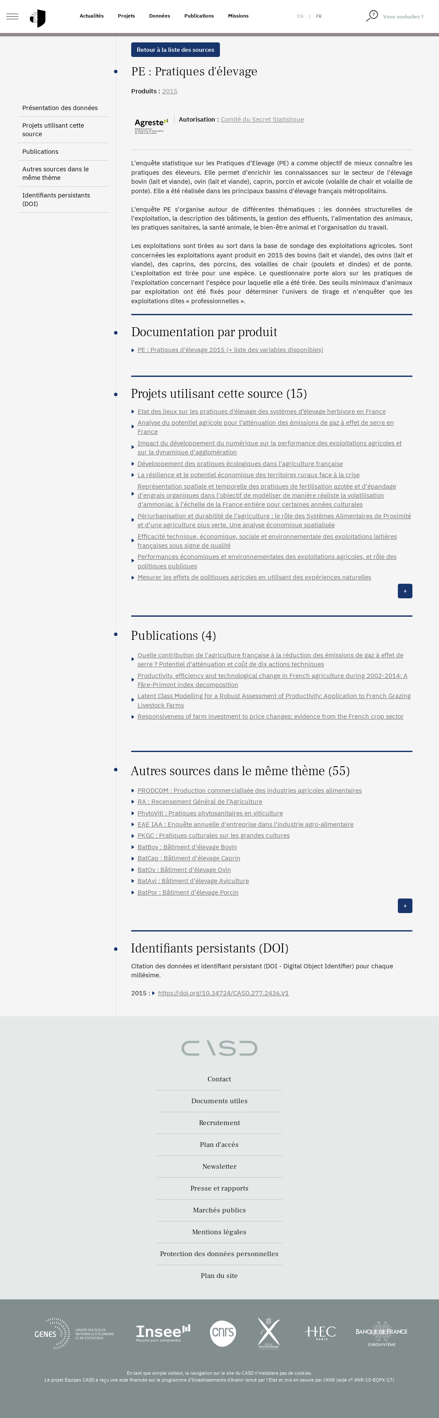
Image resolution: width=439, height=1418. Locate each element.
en (300, 16)
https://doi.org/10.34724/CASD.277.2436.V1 (223, 993)
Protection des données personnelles (219, 1254)
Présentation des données (60, 108)
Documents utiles (219, 1101)
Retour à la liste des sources (175, 50)
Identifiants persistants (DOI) (56, 199)
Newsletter (219, 1166)
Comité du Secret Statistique (262, 119)
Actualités (92, 15)
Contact (219, 1079)
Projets (126, 15)
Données (159, 15)
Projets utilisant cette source (53, 129)
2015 (169, 91)
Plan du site (219, 1276)
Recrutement (219, 1123)
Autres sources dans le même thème (55, 173)
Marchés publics (219, 1210)
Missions (238, 15)
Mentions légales (219, 1232)
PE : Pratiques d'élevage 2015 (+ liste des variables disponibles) (230, 350)
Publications (199, 15)
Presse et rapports (219, 1188)
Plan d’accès (219, 1144)
